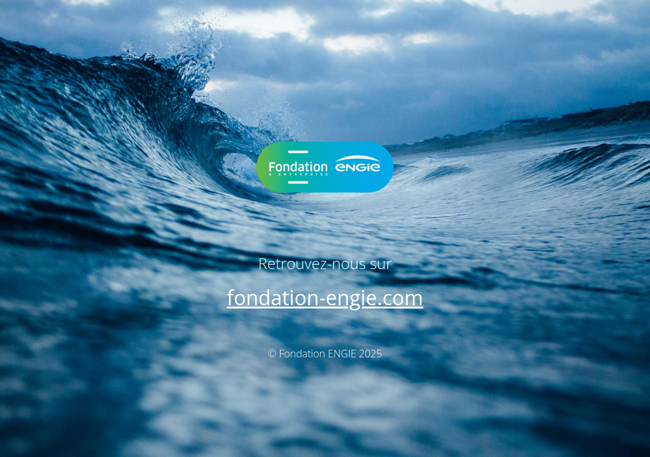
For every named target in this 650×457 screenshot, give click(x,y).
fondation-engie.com (325, 297)
